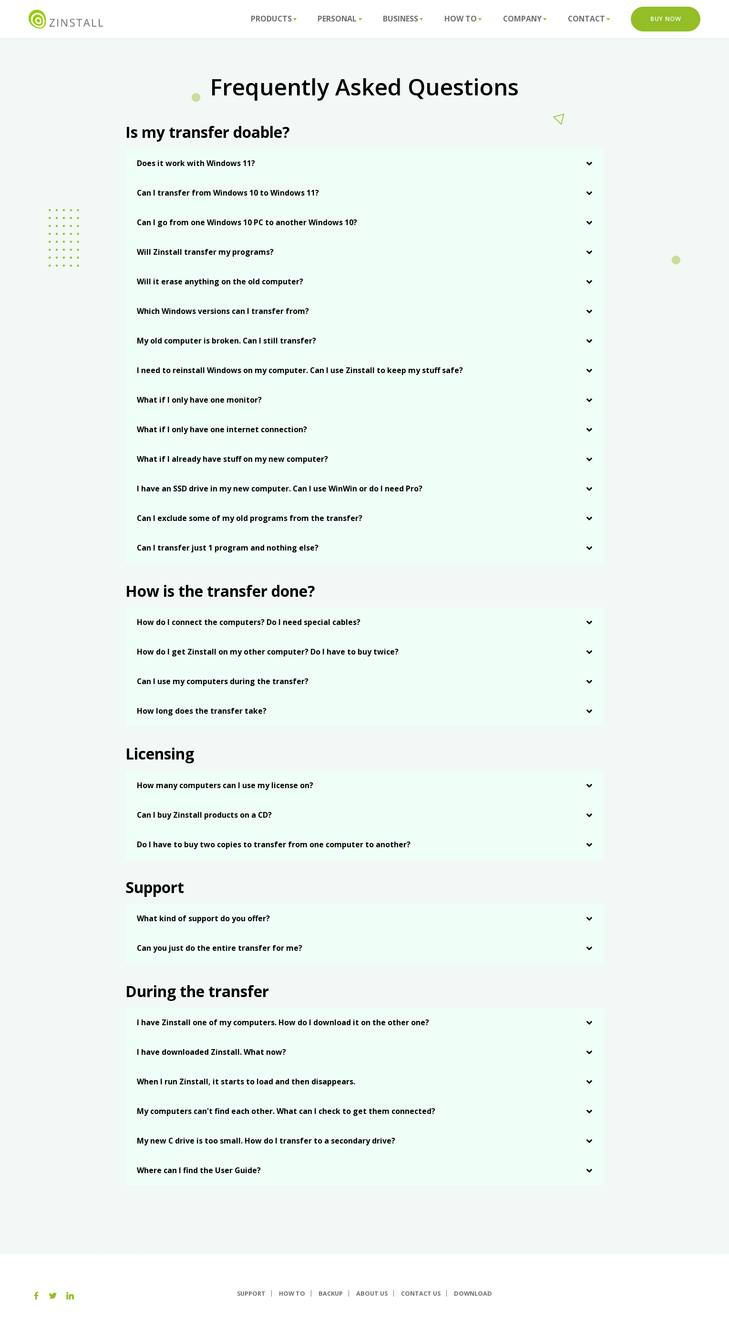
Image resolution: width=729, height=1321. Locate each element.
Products (274, 18)
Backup (330, 1293)
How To (463, 18)
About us (372, 1293)
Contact (589, 18)
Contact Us (421, 1293)
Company (524, 18)
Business (403, 18)
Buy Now (665, 18)
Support (251, 1293)
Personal (339, 18)
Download (473, 1293)
